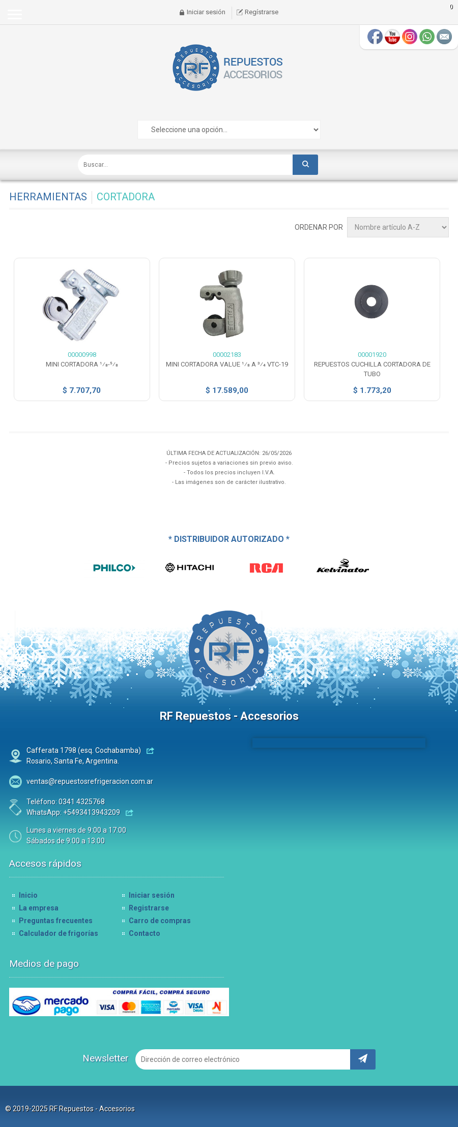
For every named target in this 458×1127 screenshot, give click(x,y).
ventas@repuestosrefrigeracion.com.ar (89, 781)
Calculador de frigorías (58, 933)
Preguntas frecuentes (56, 921)
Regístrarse (261, 12)
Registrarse (149, 908)
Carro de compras (160, 921)
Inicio (28, 895)
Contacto (144, 933)
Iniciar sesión (206, 12)
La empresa (39, 908)
